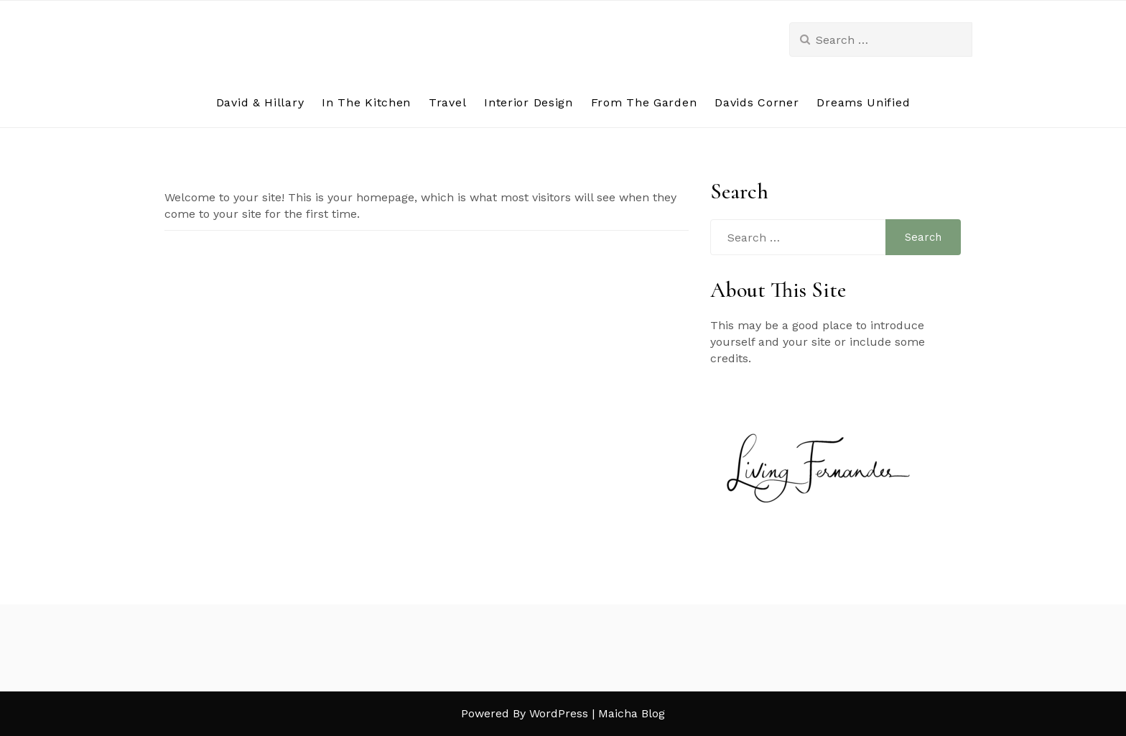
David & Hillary (260, 102)
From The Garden (644, 102)
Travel (447, 102)
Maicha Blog (631, 713)
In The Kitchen (366, 102)
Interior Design (528, 102)
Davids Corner (757, 102)
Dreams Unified (863, 102)
